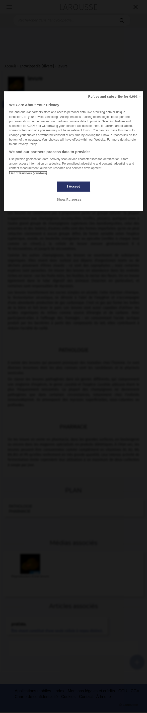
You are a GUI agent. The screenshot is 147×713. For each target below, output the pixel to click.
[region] (74, 151)
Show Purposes (69, 199)
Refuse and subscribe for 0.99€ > (114, 96)
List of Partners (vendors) (28, 173)
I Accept (73, 186)
